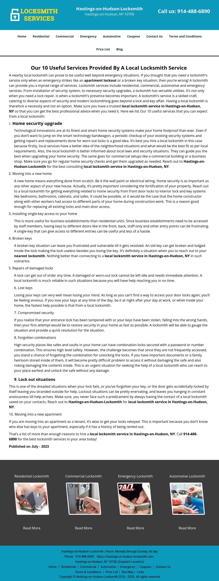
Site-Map (127, 572)
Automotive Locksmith (187, 476)
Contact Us (154, 36)
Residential (41, 36)
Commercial (65, 36)
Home (21, 36)
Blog (119, 49)
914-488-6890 (193, 11)
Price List (103, 49)
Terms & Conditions (88, 572)
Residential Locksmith (31, 476)
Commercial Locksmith (83, 476)
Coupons (133, 36)
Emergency (88, 36)
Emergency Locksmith (135, 476)
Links (140, 572)
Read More (31, 528)
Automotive (112, 36)
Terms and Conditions (185, 36)
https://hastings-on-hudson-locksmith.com (125, 556)
